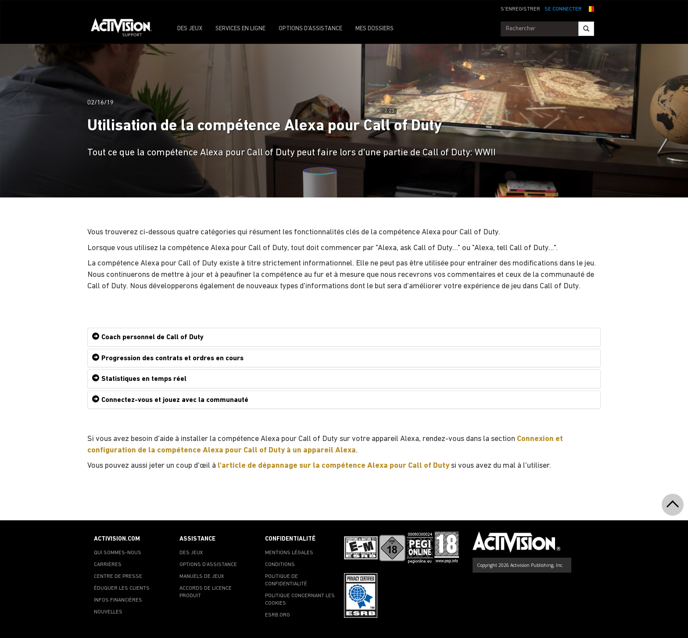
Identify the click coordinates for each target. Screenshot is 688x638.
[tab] (344, 337)
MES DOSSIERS (374, 28)
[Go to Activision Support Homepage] (125, 29)
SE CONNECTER (563, 9)
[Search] (586, 29)
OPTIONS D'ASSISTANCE (310, 28)
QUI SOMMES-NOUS (117, 553)
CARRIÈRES (108, 564)
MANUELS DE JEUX (201, 576)
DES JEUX (189, 28)
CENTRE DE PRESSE (118, 576)
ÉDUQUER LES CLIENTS (122, 588)
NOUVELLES (108, 612)
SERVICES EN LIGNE (240, 28)
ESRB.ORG (277, 615)
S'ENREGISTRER (520, 9)
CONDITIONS (280, 564)
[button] (590, 8)
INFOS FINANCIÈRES (118, 600)
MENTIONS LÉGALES (289, 553)
